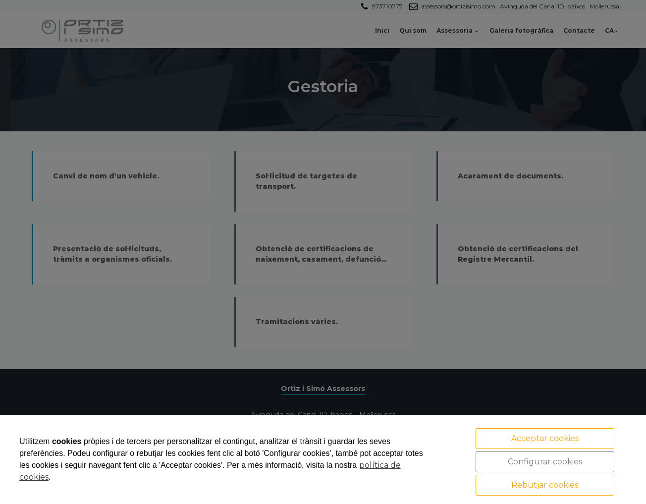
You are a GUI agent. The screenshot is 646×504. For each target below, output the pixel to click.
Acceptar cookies (545, 438)
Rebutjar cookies (544, 485)
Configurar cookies (545, 461)
